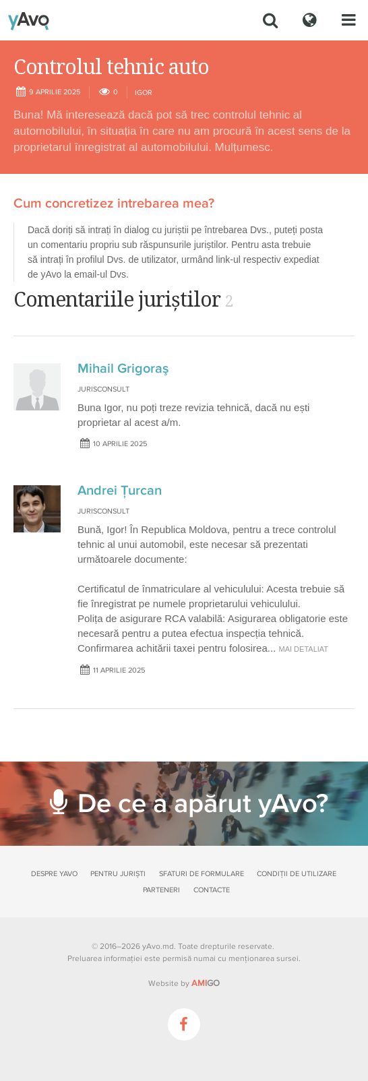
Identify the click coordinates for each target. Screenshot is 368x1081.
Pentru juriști (118, 873)
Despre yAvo (54, 873)
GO (205, 983)
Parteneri (161, 890)
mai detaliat (304, 649)
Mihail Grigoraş (123, 369)
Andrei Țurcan (120, 491)
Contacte (211, 890)
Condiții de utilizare (296, 873)
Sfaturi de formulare (201, 873)
